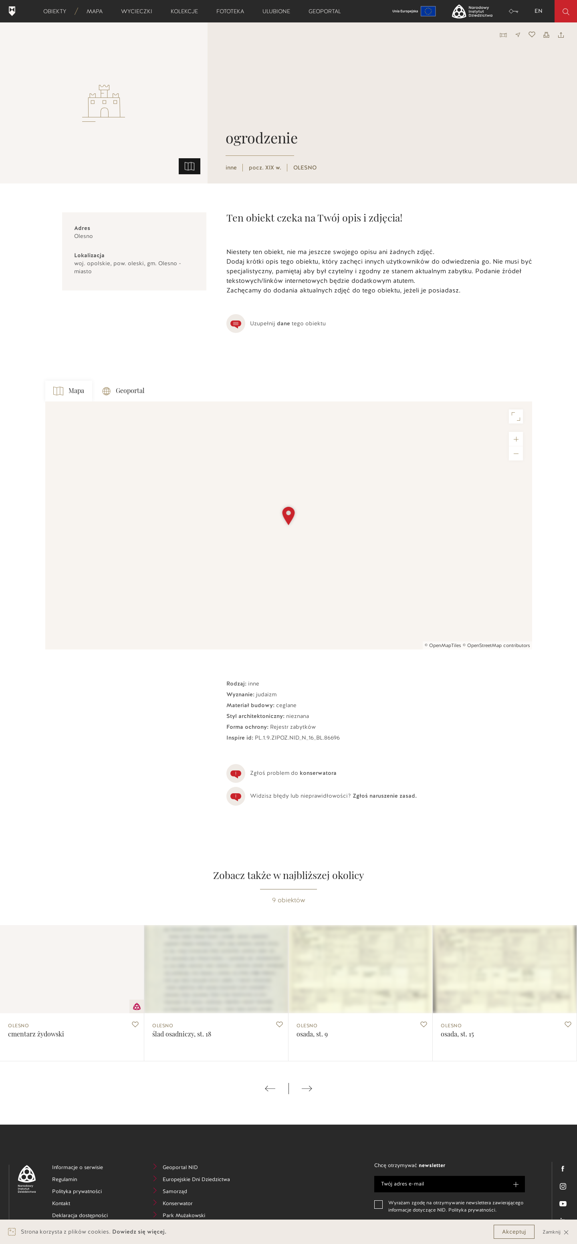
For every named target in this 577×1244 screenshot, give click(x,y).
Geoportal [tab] (123, 391)
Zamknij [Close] (556, 1232)
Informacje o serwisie (84, 1168)
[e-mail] (449, 1184)
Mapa (97, 11)
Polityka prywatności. (472, 1210)
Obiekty (57, 11)
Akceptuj (514, 1232)
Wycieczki (139, 11)
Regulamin (76, 1180)
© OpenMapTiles (443, 645)
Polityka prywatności (84, 1193)
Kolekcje (187, 11)
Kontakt (73, 1205)
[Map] (288, 525)
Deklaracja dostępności (84, 1217)
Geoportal (327, 11)
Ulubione (278, 11)
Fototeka (232, 11)
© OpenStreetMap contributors (496, 645)
